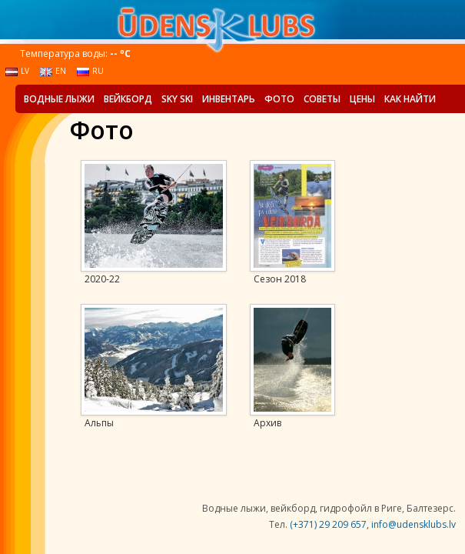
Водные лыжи (59, 98)
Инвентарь (228, 98)
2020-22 (102, 279)
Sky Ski (177, 98)
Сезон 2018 (280, 279)
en (53, 70)
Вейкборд (128, 98)
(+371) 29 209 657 (328, 524)
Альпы (99, 423)
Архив (267, 423)
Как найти (410, 98)
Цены (362, 98)
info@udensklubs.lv (413, 524)
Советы (322, 98)
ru (90, 70)
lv (17, 70)
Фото (279, 98)
